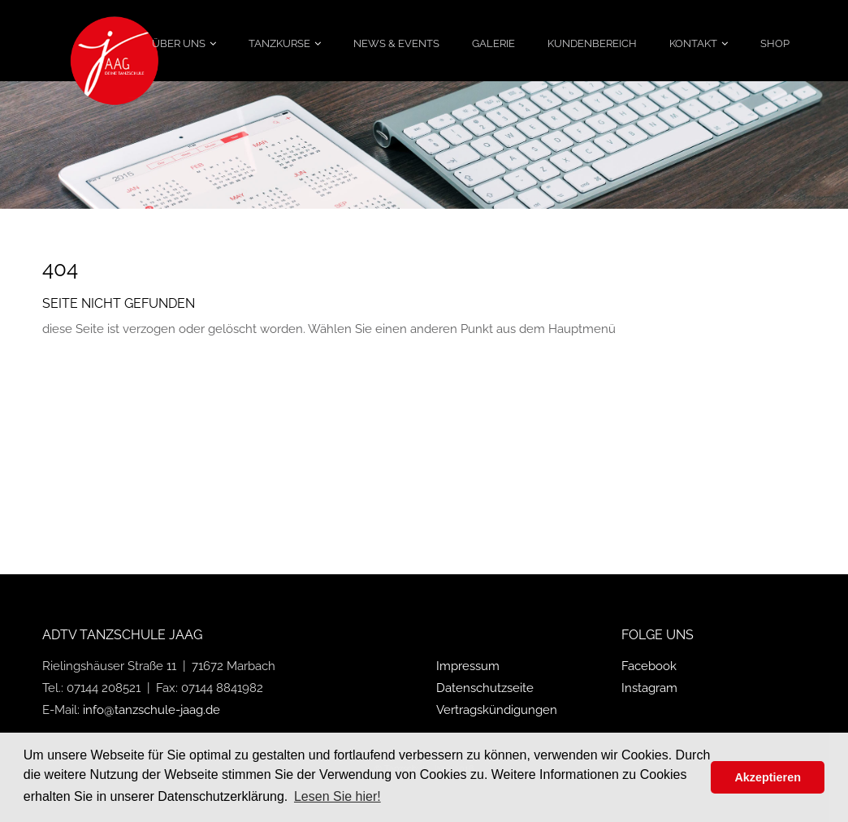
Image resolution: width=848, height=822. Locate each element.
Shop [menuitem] (775, 43)
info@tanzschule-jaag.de (151, 710)
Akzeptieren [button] (767, 777)
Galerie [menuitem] (493, 43)
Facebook (649, 666)
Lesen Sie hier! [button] (337, 796)
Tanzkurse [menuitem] (279, 43)
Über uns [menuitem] (179, 43)
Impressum (468, 666)
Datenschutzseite (485, 688)
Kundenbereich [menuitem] (592, 43)
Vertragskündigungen (496, 710)
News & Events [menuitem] (396, 43)
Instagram (649, 688)
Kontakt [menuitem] (693, 43)
